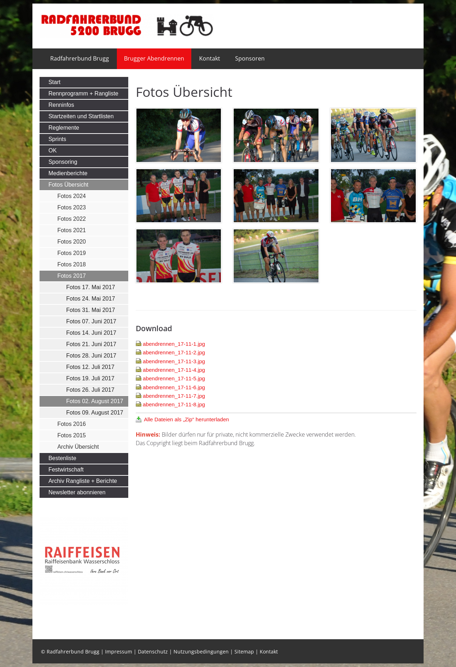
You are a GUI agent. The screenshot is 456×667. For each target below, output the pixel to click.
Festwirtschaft (66, 470)
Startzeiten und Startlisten (81, 116)
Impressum (118, 651)
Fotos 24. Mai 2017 (90, 299)
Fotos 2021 (71, 230)
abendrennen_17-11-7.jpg (174, 396)
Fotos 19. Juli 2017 (90, 378)
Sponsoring (62, 162)
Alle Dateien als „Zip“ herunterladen (186, 419)
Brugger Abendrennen (154, 58)
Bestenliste (62, 458)
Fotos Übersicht (68, 185)
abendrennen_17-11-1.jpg (174, 344)
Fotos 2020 (71, 242)
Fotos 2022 (71, 219)
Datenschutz (153, 651)
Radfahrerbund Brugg (79, 58)
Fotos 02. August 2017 (94, 401)
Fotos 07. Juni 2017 (91, 321)
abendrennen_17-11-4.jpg (174, 370)
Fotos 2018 (71, 264)
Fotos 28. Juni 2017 (91, 356)
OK (52, 150)
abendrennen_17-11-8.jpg (174, 404)
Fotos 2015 (71, 435)
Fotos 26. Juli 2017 (90, 390)
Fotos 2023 (71, 207)
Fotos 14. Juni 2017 (91, 333)
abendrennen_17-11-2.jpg (174, 352)
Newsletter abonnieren (76, 492)
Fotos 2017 (71, 276)
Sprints (57, 139)
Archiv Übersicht (78, 447)
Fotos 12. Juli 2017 (90, 367)
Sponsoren (250, 58)
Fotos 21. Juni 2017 (91, 344)
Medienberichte (67, 173)
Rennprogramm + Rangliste (83, 93)
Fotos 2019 (71, 253)
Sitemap (244, 651)
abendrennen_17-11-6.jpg (174, 387)
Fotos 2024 (71, 196)
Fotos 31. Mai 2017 (90, 310)
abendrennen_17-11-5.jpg (174, 378)
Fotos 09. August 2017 (94, 413)
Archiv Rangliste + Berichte (82, 481)
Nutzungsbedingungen (201, 651)
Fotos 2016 (71, 424)
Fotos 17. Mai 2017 (90, 287)
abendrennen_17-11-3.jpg (174, 361)
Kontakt (209, 58)
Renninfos (61, 105)
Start (54, 82)
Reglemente (63, 128)
